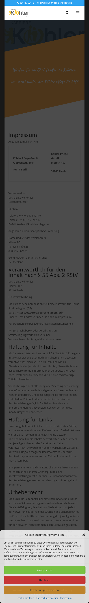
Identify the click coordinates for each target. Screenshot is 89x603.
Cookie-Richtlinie (26, 598)
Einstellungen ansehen (44, 590)
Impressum (65, 598)
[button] (83, 535)
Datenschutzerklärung (47, 598)
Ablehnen (44, 580)
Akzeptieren (44, 570)
